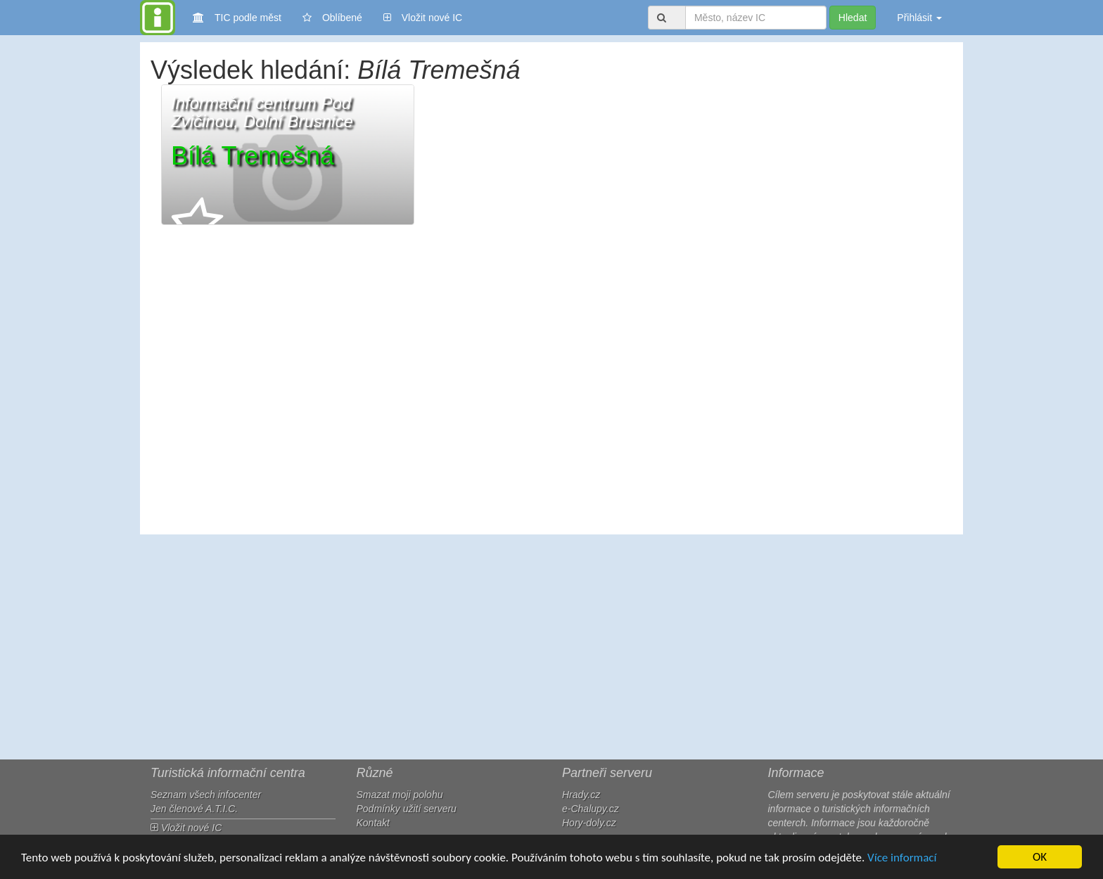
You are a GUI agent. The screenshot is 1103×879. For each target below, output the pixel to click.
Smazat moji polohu (400, 794)
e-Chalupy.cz (590, 808)
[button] (287, 154)
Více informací (901, 857)
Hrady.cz (581, 794)
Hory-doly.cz (589, 822)
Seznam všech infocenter (206, 794)
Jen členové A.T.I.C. (194, 808)
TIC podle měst (237, 16)
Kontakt (373, 822)
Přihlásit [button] (919, 17)
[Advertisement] (551, 646)
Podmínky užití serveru (407, 808)
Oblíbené (332, 17)
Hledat (853, 17)
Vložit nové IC (422, 16)
